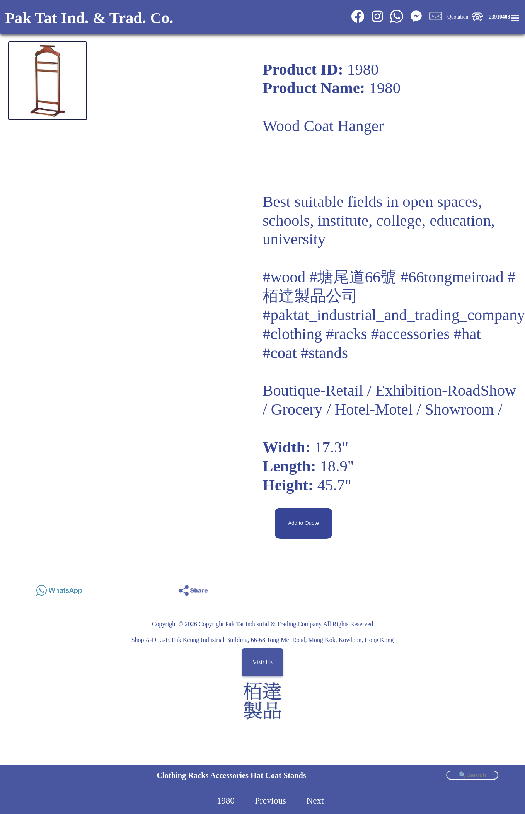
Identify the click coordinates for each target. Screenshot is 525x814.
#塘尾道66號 (352, 277)
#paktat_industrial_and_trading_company (393, 315)
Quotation (457, 17)
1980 (226, 800)
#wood (283, 277)
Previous (270, 800)
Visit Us (262, 662)
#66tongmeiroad (452, 277)
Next (315, 800)
